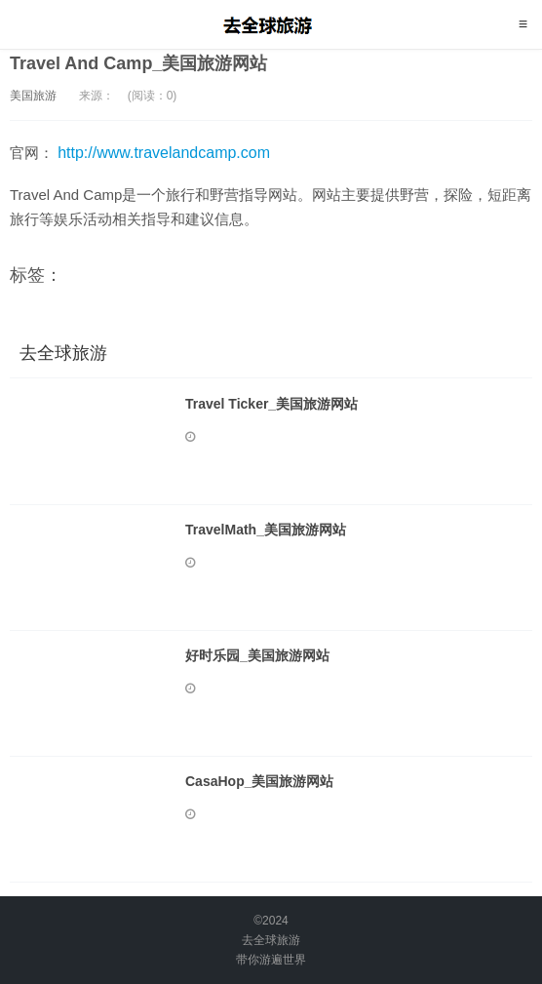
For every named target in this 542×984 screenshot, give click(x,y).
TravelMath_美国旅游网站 (265, 529)
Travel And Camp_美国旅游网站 (138, 63)
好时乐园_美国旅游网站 (257, 655)
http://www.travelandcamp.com (164, 152)
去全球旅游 (271, 24)
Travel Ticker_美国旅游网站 (271, 404)
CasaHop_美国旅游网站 (259, 781)
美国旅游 (33, 95)
